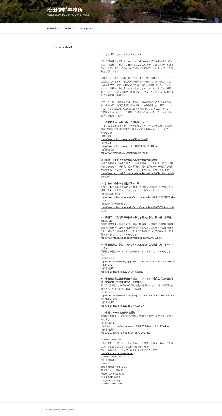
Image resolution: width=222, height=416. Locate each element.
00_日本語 (53, 28)
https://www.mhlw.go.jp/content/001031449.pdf (124, 153)
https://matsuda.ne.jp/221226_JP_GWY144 (122, 306)
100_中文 (68, 28)
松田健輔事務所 (65, 10)
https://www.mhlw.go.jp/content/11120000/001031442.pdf (129, 146)
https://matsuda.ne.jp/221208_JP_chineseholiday (125, 333)
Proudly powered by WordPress (60, 409)
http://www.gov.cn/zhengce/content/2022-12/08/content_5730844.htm (135, 326)
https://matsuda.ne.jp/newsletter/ (117, 353)
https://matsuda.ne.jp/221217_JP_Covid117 (123, 272)
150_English (86, 28)
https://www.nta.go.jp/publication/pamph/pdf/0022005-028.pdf (131, 238)
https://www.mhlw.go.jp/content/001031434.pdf (124, 139)
